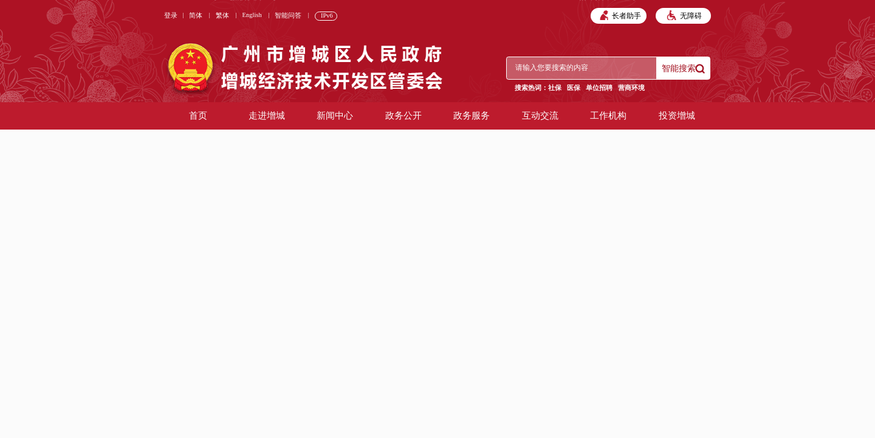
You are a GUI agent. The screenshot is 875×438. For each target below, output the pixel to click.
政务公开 (403, 115)
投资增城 (677, 115)
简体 (195, 15)
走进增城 (267, 115)
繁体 (222, 15)
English (252, 15)
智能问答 (288, 15)
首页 (198, 115)
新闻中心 (335, 115)
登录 (170, 15)
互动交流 (540, 115)
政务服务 (471, 115)
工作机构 (608, 115)
